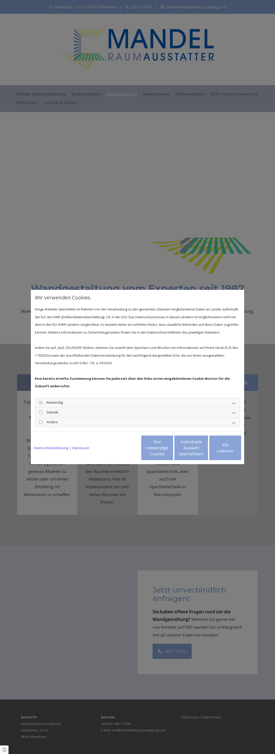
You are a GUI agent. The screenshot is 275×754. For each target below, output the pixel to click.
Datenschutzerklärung (51, 448)
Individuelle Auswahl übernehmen (170, 448)
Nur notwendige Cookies (122, 448)
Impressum (80, 448)
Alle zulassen (218, 448)
